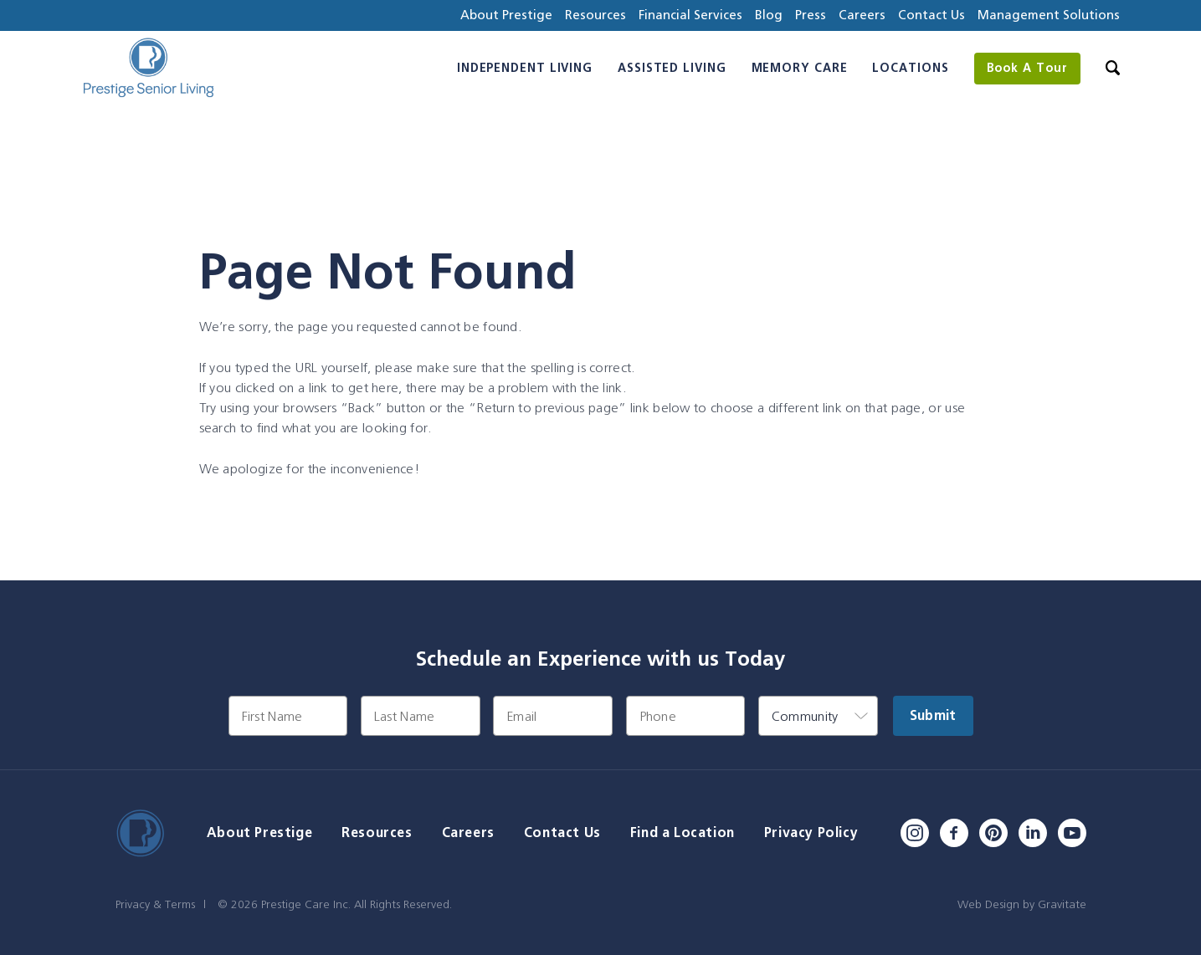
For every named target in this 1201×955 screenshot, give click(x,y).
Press (810, 15)
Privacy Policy (811, 832)
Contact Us (931, 15)
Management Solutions (1049, 15)
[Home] (148, 68)
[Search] (1113, 68)
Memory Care (800, 67)
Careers (862, 15)
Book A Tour (1027, 67)
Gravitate (1062, 904)
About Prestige (506, 15)
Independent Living (525, 67)
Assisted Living (672, 67)
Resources (595, 15)
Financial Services (690, 15)
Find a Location (682, 832)
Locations (910, 67)
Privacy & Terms (155, 904)
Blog (769, 15)
